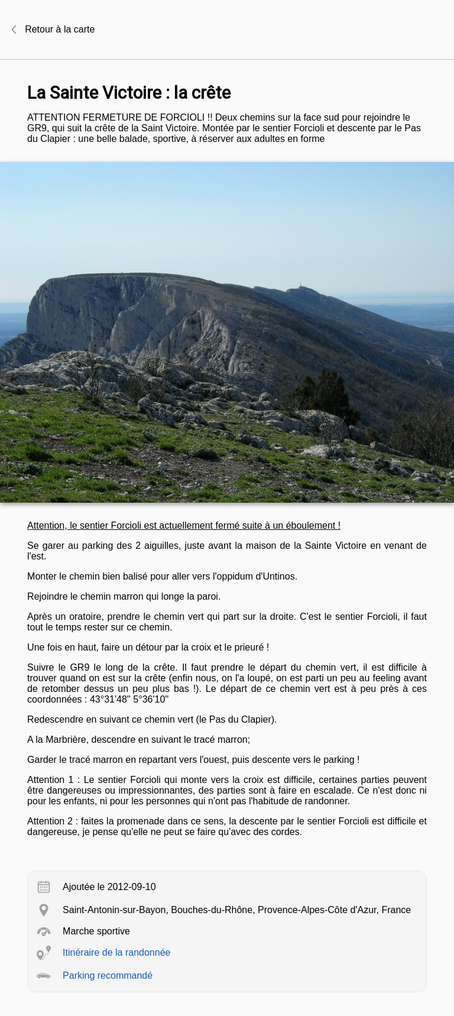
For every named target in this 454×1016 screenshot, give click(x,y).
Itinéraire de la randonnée (116, 952)
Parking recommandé (108, 975)
